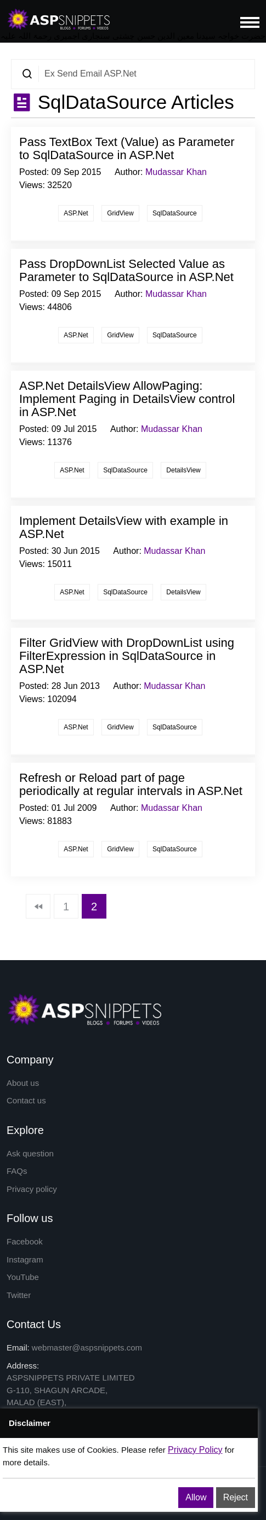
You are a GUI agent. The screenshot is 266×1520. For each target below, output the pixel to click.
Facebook (25, 1241)
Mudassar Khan (176, 172)
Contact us (26, 1100)
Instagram (25, 1259)
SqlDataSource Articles (133, 102)
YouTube (23, 1277)
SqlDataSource (174, 213)
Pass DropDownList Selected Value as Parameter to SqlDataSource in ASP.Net (126, 270)
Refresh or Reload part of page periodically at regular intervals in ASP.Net (130, 784)
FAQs (17, 1171)
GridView (120, 213)
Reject (235, 1497)
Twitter (19, 1295)
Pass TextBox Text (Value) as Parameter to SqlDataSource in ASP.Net (127, 148)
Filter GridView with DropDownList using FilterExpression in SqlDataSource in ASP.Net (126, 656)
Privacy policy (32, 1189)
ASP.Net (76, 213)
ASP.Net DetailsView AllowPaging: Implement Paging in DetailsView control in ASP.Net (127, 399)
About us (23, 1083)
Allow (195, 1497)
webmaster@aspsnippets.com (87, 1347)
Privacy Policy (195, 1449)
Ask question (30, 1153)
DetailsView (183, 470)
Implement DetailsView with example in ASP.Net (123, 527)
